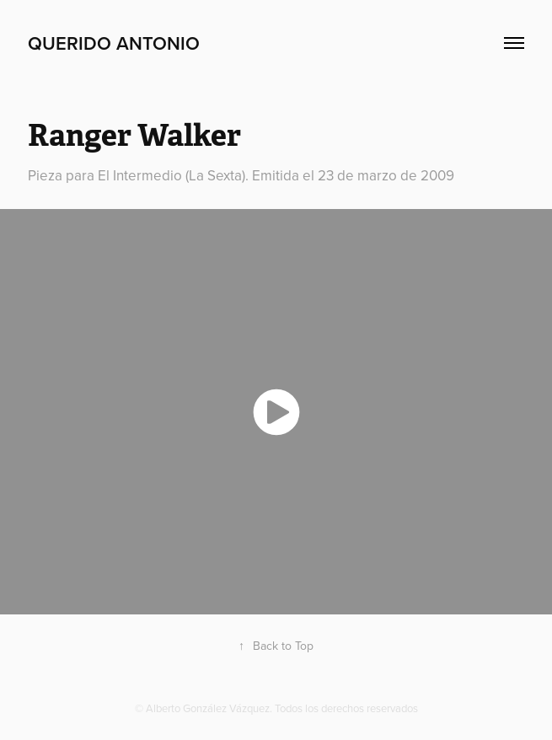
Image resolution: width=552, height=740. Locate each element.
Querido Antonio (114, 42)
